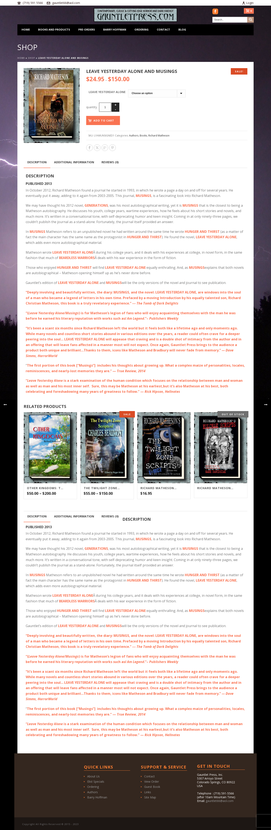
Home (26, 29)
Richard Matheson (158, 135)
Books (143, 135)
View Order (151, 781)
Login (248, 3)
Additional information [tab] (74, 162)
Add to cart (103, 120)
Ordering (141, 29)
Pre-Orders (86, 29)
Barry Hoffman (114, 29)
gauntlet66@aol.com (66, 3)
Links (147, 792)
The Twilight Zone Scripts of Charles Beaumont (102, 488)
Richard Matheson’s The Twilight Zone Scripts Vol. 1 (158, 488)
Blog (182, 29)
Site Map (150, 797)
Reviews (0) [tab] (110, 162)
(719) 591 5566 (33, 3)
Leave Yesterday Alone (107, 92)
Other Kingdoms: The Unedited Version (45, 488)
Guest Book (152, 787)
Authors (133, 135)
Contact (163, 29)
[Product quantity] (105, 107)
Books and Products (54, 29)
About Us (93, 776)
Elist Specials (95, 781)
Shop (31, 57)
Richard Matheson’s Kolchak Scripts (215, 488)
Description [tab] (37, 162)
